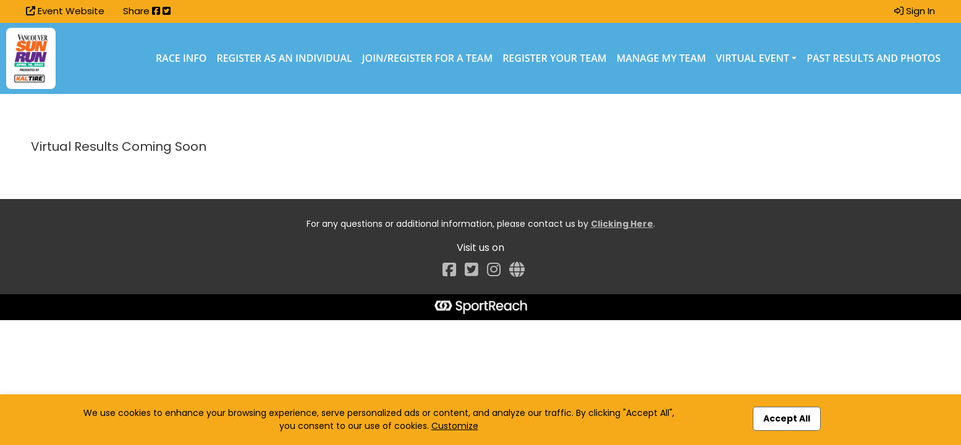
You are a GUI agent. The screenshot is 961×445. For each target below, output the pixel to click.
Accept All (786, 418)
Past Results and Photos (873, 58)
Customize (454, 426)
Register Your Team (554, 58)
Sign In (914, 10)
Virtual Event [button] (752, 58)
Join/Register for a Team (427, 58)
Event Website (65, 10)
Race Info (181, 58)
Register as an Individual (284, 58)
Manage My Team (661, 58)
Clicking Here (622, 224)
